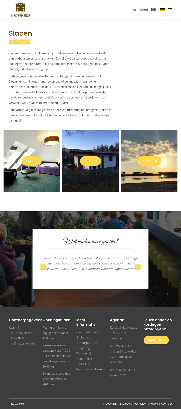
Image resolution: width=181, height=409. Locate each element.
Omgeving (83, 348)
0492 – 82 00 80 (19, 338)
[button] (43, 267)
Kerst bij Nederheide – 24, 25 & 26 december (123, 333)
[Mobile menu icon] (170, 10)
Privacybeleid (16, 403)
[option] (90, 264)
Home (133, 9)
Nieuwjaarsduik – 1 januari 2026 (122, 372)
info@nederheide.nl (22, 343)
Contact (144, 9)
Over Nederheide (87, 332)
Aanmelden (156, 340)
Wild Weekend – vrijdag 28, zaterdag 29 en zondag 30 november (123, 354)
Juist (169, 403)
